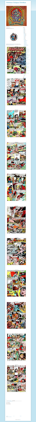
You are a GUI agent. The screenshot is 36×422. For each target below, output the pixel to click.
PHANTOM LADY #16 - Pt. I (26, 54)
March (24, 39)
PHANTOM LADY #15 (25, 62)
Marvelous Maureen (25, 56)
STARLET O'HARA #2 (25, 48)
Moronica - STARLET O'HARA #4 (26, 64)
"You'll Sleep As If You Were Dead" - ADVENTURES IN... (26, 52)
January (24, 74)
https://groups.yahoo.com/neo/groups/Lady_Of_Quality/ (10, 44)
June (24, 37)
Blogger (19, 419)
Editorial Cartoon (25, 72)
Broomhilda (25, 60)
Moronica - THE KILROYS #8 (26, 58)
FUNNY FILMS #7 (25, 71)
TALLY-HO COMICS (25, 65)
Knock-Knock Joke (25, 69)
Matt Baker (10, 401)
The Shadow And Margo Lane (26, 45)
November (25, 34)
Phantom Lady (12, 401)
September (25, 35)
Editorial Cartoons (25, 46)
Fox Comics (8, 401)
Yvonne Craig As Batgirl (25, 40)
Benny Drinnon (25, 77)
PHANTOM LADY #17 (25, 43)
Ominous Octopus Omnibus (16, 2)
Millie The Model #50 (25, 42)
